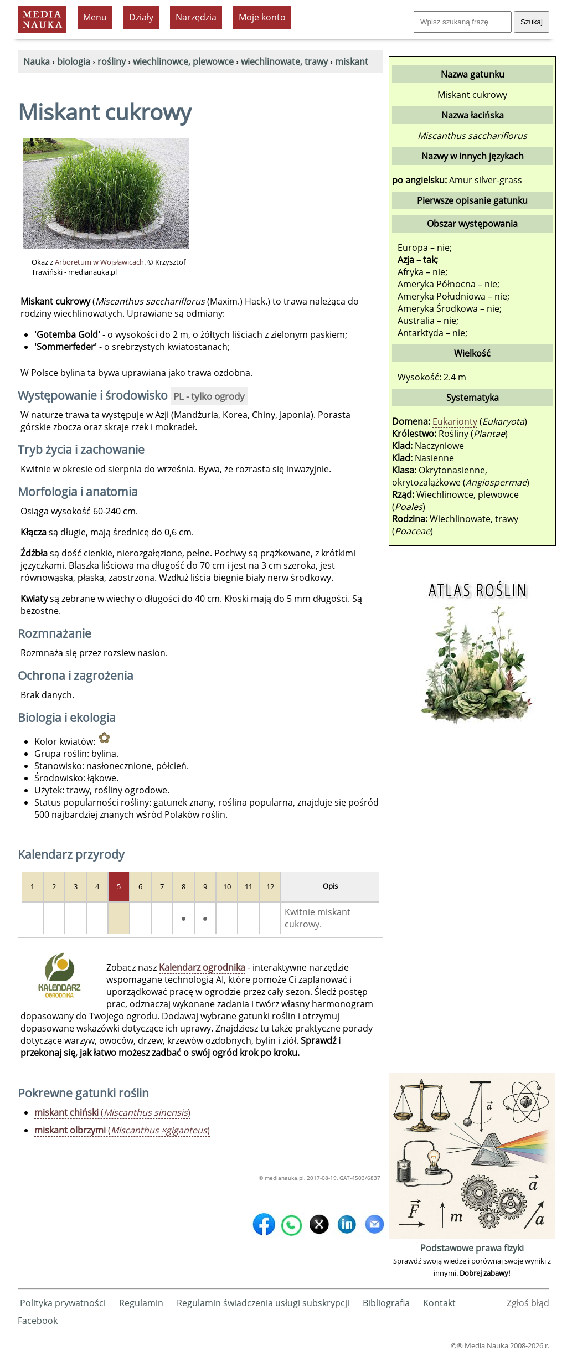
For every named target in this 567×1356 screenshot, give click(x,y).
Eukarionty (454, 421)
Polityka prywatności (63, 1303)
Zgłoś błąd (528, 1303)
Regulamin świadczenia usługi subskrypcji (263, 1303)
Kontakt (439, 1303)
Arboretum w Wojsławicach (99, 262)
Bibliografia (386, 1303)
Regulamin (141, 1303)
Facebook (38, 1320)
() (112, 1112)
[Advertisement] (472, 904)
